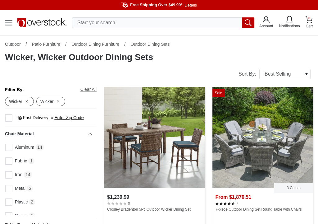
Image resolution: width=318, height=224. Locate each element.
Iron (13, 175)
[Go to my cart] (309, 23)
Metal (15, 188)
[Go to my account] (266, 22)
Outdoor (13, 44)
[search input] (163, 22)
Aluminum (19, 147)
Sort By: (274, 74)
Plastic (16, 202)
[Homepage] (42, 22)
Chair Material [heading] (48, 133)
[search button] (248, 22)
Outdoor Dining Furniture (95, 44)
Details (190, 5)
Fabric (16, 161)
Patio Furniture (46, 44)
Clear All (88, 89)
